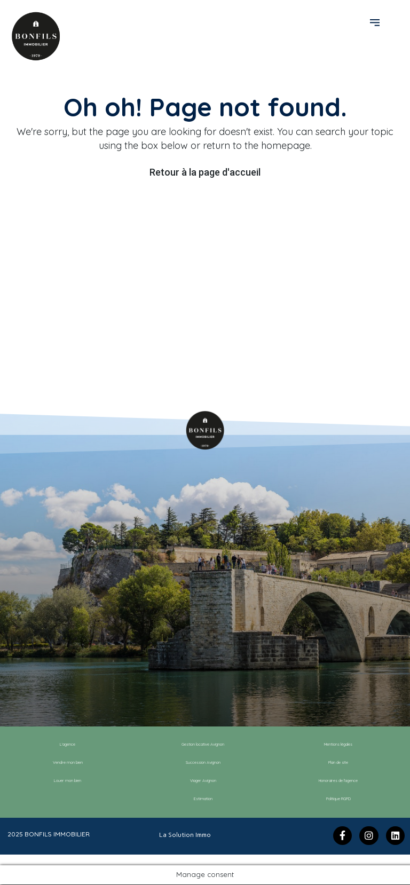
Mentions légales (338, 744)
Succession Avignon (203, 762)
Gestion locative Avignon (203, 744)
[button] (376, 22)
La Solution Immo (185, 834)
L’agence (67, 744)
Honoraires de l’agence (338, 781)
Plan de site (338, 762)
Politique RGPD (338, 799)
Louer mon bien (67, 781)
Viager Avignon (203, 781)
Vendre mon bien (68, 762)
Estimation (202, 799)
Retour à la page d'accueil (205, 172)
